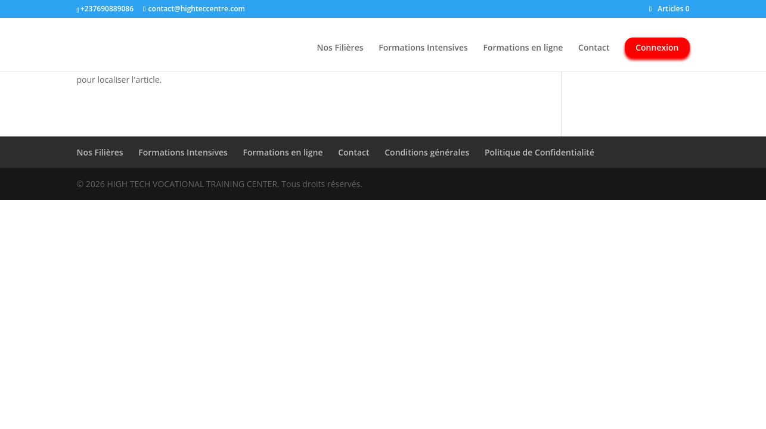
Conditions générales (426, 152)
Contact (593, 48)
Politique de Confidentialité (539, 152)
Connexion (656, 47)
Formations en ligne (523, 48)
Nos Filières (340, 48)
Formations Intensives (423, 48)
